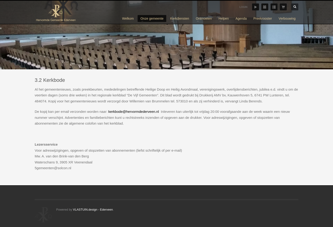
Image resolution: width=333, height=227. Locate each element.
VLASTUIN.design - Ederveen (93, 209)
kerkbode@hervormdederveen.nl (133, 112)
